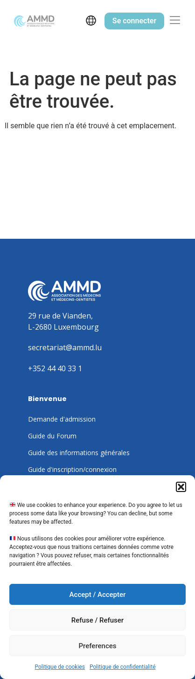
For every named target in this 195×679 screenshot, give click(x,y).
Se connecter (134, 20)
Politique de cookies (60, 667)
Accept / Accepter (98, 594)
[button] (181, 487)
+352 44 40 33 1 (55, 368)
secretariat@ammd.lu (65, 347)
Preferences (97, 646)
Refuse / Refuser (97, 620)
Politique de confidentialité (123, 667)
